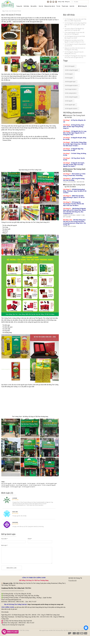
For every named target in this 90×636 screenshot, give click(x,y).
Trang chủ (19, 6)
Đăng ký (67, 1)
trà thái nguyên (22, 74)
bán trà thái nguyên (6, 483)
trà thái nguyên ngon (15, 486)
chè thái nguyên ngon (51, 483)
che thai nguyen (31, 483)
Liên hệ (72, 6)
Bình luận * (4, 545)
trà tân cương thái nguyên (49, 485)
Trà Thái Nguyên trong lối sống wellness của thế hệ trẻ (74, 45)
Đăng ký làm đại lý (49, 6)
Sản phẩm (34, 6)
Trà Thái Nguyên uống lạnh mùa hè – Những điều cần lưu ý (73, 52)
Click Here (28, 588)
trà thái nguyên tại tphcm (28, 486)
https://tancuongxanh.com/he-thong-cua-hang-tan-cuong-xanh (45, 604)
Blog (3, 11)
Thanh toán (65, 6)
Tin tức (58, 6)
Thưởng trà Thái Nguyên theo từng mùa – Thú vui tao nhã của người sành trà (75, 56)
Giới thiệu (26, 6)
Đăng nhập (61, 1)
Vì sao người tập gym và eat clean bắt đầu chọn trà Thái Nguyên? (73, 33)
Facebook (73, 580)
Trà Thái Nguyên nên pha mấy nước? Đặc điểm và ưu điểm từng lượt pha (74, 20)
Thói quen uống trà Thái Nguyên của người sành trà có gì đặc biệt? (73, 29)
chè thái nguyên (17, 126)
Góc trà (41, 6)
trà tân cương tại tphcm (35, 485)
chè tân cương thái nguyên (19, 483)
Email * (30, 539)
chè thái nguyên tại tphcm (8, 485)
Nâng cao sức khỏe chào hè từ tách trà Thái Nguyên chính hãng (74, 48)
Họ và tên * (4, 539)
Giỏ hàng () (82, 6)
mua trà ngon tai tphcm (22, 485)
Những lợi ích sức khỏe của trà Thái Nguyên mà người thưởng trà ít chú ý (73, 41)
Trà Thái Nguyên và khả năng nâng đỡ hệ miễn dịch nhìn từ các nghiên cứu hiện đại (74, 24)
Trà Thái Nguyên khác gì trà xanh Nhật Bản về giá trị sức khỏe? (74, 37)
